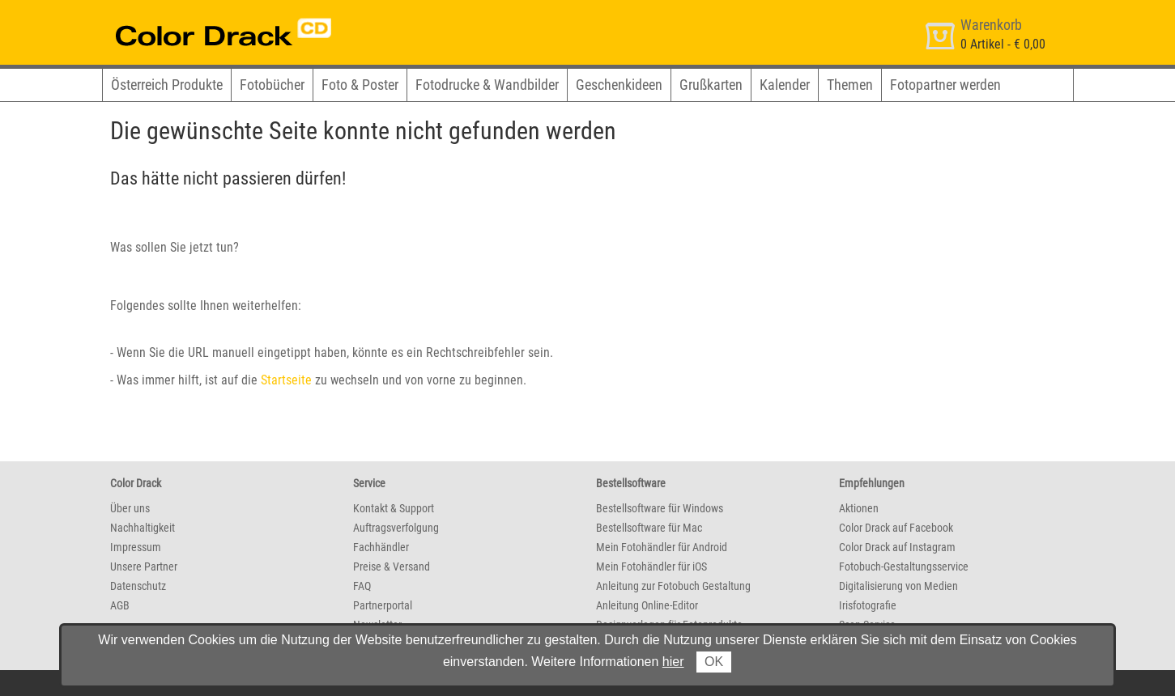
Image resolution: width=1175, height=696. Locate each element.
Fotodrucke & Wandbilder (487, 84)
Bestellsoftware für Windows (659, 508)
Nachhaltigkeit (142, 527)
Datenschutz (138, 585)
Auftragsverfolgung (396, 527)
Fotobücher (272, 84)
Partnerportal (382, 605)
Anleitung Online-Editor (647, 605)
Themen (850, 84)
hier (673, 661)
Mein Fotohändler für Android (661, 547)
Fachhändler (381, 547)
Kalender (785, 84)
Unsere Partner (143, 566)
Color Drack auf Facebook (896, 527)
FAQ (362, 585)
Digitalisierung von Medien (898, 585)
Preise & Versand (391, 566)
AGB (120, 605)
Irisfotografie (867, 605)
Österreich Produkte (167, 84)
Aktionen (859, 508)
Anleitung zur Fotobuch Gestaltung (673, 585)
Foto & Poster (359, 84)
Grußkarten (711, 84)
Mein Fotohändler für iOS (651, 566)
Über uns (130, 508)
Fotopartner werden (945, 84)
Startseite (286, 380)
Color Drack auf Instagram (897, 547)
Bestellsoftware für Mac (649, 527)
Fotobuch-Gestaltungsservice (904, 566)
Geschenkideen (619, 84)
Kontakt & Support (393, 508)
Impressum (135, 547)
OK (714, 661)
